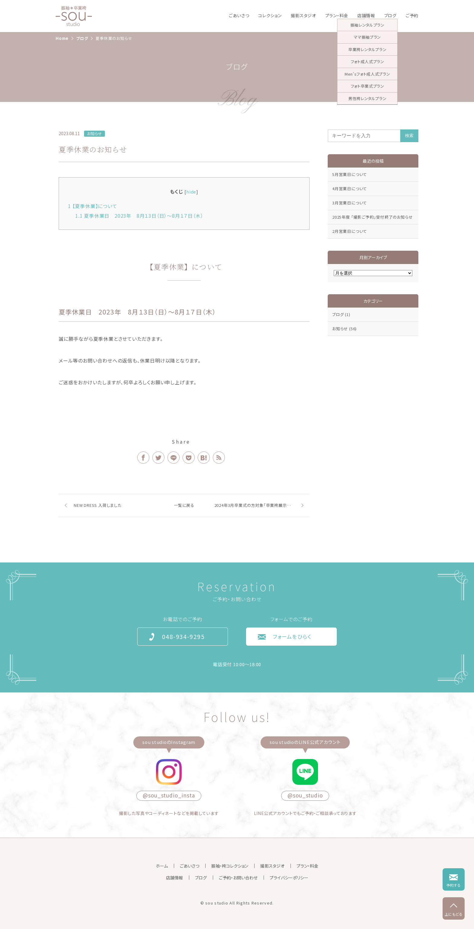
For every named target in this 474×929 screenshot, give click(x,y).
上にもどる (454, 914)
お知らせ (94, 133)
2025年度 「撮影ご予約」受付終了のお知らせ (372, 217)
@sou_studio (305, 795)
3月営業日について (349, 203)
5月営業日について (349, 174)
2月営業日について (349, 231)
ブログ (390, 15)
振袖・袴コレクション (229, 866)
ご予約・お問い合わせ (238, 877)
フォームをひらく (292, 636)
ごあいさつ (239, 15)
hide (191, 191)
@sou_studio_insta (169, 795)
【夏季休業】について (92, 206)
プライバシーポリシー (289, 877)
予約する (453, 885)
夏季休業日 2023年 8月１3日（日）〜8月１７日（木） (141, 215)
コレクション (269, 15)
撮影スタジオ (303, 15)
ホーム (162, 866)
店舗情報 (366, 15)
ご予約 (412, 15)
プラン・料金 (336, 15)
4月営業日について (349, 188)
